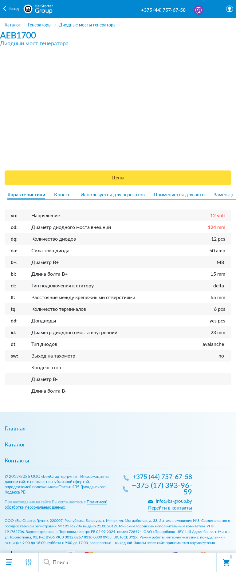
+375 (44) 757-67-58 (163, 10)
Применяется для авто (179, 194)
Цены (118, 177)
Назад (14, 9)
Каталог (15, 445)
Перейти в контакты (170, 508)
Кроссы (63, 194)
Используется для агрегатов (113, 194)
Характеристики (26, 194)
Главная (15, 429)
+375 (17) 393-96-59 (162, 489)
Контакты (17, 461)
